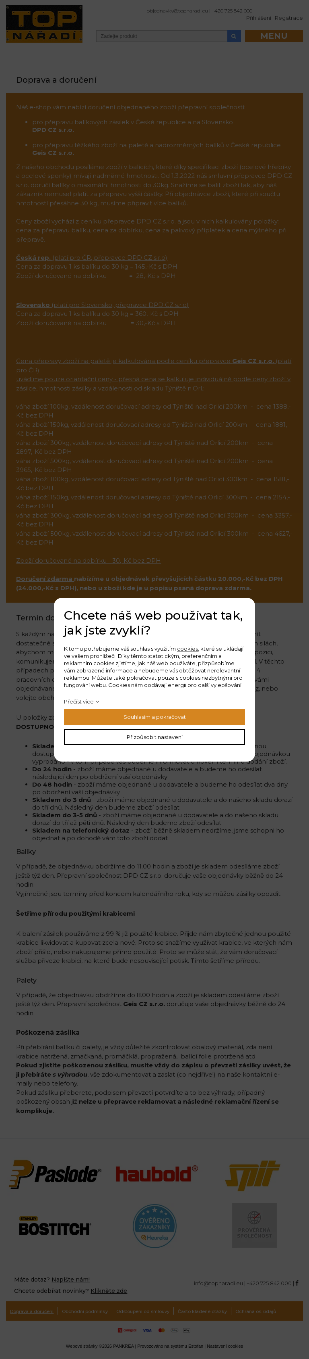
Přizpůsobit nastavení (155, 737)
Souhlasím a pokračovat (155, 717)
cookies (187, 648)
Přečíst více (79, 701)
